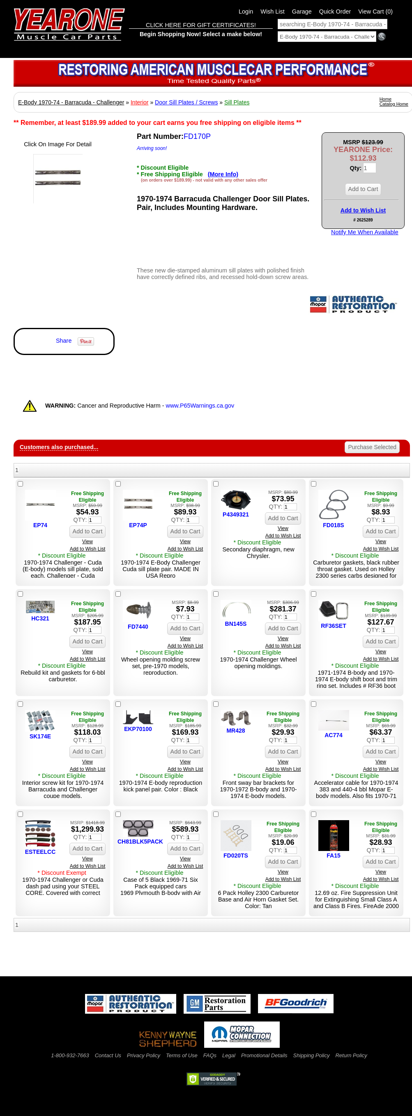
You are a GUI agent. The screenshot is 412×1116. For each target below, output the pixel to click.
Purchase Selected (372, 447)
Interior (140, 102)
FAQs (209, 1055)
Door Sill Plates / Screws (186, 102)
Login (246, 11)
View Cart (375, 11)
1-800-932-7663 (70, 1055)
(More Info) (223, 174)
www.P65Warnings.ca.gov (200, 405)
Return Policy (351, 1055)
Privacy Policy (143, 1055)
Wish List (272, 11)
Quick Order (335, 11)
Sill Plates (236, 102)
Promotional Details (264, 1055)
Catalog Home (394, 103)
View (87, 541)
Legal (228, 1055)
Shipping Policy (311, 1055)
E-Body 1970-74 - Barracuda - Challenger (71, 102)
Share (63, 340)
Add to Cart (363, 189)
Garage (302, 11)
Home (385, 99)
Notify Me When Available (364, 232)
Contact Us (108, 1055)
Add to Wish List (363, 210)
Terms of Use (182, 1055)
